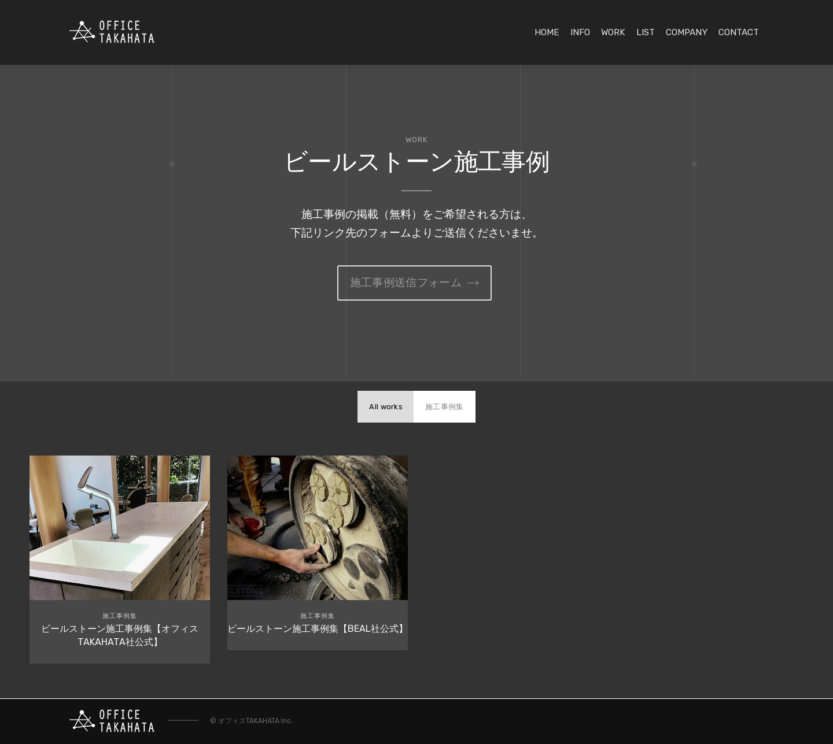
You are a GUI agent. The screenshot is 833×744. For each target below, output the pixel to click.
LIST (645, 32)
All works (386, 406)
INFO (580, 32)
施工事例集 (444, 406)
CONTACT (738, 32)
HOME (547, 32)
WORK (613, 32)
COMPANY (686, 32)
